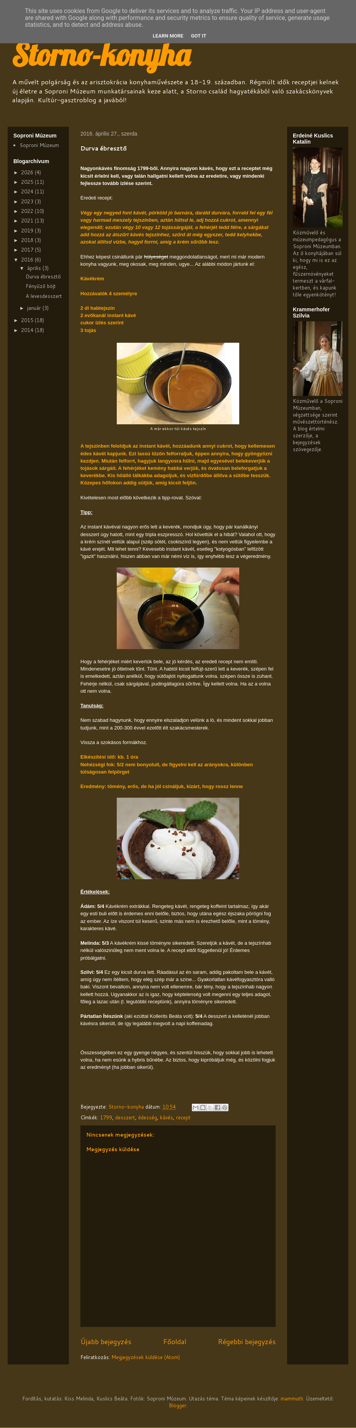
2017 (28, 249)
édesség (147, 1117)
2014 (28, 330)
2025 (28, 181)
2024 (28, 191)
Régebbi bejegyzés (247, 1341)
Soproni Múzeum (39, 145)
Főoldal (174, 1341)
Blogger (177, 1405)
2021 (28, 220)
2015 (28, 320)
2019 (28, 230)
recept (183, 1117)
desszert (125, 1117)
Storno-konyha (100, 54)
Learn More (168, 36)
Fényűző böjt (41, 286)
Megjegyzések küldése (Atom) (145, 1357)
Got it (198, 36)
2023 (28, 201)
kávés (166, 1117)
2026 (28, 172)
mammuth (292, 1398)
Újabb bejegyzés (105, 1341)
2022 (28, 211)
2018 (28, 240)
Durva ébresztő (43, 276)
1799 (106, 1117)
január (34, 307)
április (34, 268)
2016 (28, 259)
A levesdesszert (44, 296)
